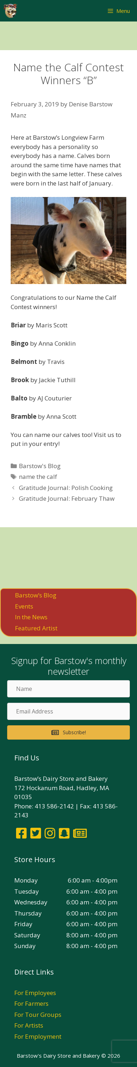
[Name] (68, 688)
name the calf (38, 476)
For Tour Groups (37, 1014)
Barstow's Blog (40, 466)
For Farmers (31, 1003)
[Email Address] (68, 711)
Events (24, 606)
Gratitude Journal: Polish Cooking (66, 488)
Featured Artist (36, 628)
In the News (31, 617)
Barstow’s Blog (35, 595)
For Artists (28, 1025)
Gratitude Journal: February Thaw (67, 498)
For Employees (35, 993)
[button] (68, 732)
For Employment (37, 1036)
